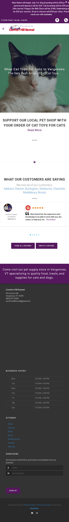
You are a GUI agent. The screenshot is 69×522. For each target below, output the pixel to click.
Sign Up (13, 491)
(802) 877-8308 (12, 298)
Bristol (42, 192)
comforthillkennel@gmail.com (18, 301)
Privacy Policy (29, 505)
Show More (51, 220)
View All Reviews (23, 246)
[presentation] (19, 480)
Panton (19, 188)
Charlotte (59, 188)
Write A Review (46, 246)
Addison (9, 188)
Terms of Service (43, 505)
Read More (34, 130)
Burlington (31, 188)
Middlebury (30, 192)
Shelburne (45, 188)
